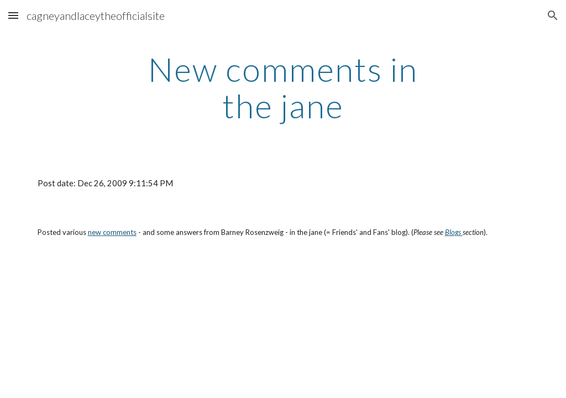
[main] (282, 87)
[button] (13, 15)
